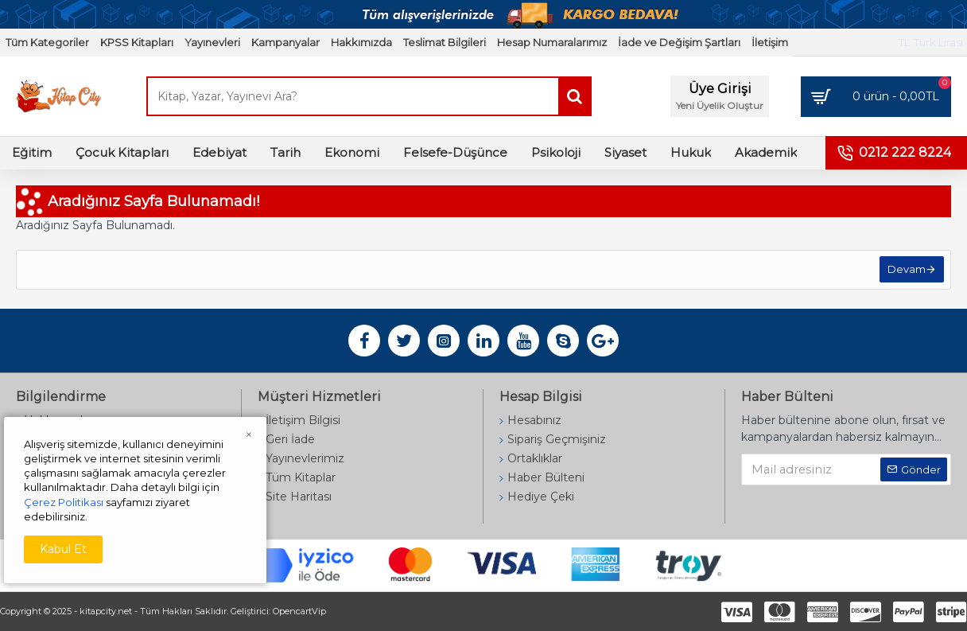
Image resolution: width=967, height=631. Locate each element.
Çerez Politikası (63, 502)
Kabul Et (63, 549)
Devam (905, 271)
